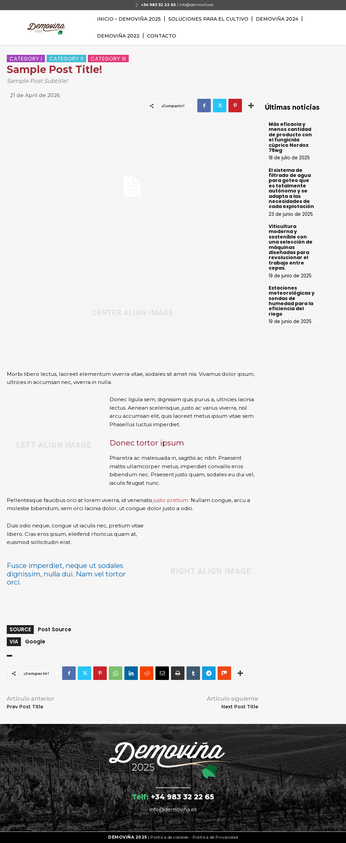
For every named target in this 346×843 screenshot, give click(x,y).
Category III (108, 58)
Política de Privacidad (215, 837)
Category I (26, 58)
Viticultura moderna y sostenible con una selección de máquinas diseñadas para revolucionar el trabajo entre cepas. (291, 247)
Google (35, 641)
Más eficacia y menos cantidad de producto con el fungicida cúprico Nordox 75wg (290, 137)
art (16, 656)
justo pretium (170, 500)
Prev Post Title (25, 707)
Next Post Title (239, 707)
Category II (66, 58)
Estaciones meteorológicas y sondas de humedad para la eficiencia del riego (292, 300)
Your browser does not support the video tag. (302, 73)
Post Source (54, 629)
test (23, 656)
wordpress (29, 656)
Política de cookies (169, 837)
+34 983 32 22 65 (182, 797)
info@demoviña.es (196, 4)
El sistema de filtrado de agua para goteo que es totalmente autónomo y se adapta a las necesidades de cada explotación (291, 188)
